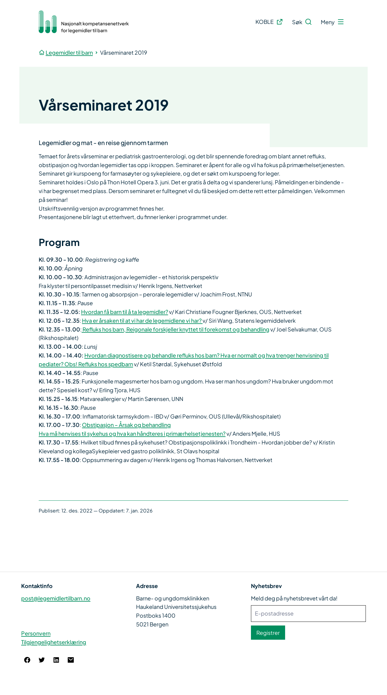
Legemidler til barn (69, 52)
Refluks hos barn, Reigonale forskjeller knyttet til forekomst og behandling (175, 329)
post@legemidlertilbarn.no (55, 598)
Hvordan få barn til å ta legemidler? (124, 311)
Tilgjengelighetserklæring (53, 641)
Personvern (35, 633)
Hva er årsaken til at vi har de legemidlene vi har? (142, 320)
